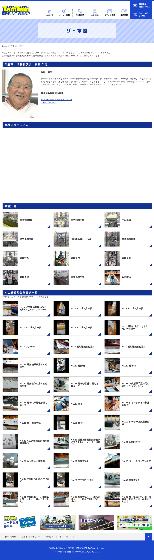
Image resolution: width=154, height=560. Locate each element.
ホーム (4, 46)
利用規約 (49, 537)
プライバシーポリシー (31, 537)
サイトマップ (65, 537)
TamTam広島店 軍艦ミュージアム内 (56, 99)
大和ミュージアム (49, 102)
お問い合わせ (10, 537)
